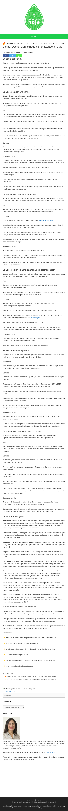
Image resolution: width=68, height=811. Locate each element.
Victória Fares (10, 691)
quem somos (50, 752)
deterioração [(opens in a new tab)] (35, 318)
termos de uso (27, 800)
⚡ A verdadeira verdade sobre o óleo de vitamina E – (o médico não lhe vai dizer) (29, 649)
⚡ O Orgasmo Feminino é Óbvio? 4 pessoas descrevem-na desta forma (30, 679)
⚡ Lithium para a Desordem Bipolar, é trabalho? (19, 666)
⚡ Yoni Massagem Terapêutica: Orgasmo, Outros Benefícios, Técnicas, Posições (29, 660)
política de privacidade (39, 800)
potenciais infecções (46, 220)
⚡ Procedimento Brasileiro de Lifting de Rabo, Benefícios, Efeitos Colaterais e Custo (30, 638)
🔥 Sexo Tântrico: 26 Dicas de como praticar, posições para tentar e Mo (30, 676)
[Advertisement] (34, 780)
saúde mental (9, 673)
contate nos (51, 800)
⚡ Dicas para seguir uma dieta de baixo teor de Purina (21, 643)
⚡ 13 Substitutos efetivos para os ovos (16, 655)
